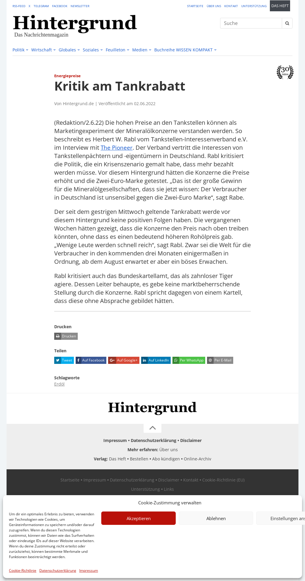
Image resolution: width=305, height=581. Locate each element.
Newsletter (80, 6)
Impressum (88, 570)
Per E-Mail (219, 360)
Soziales (91, 50)
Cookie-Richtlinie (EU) (223, 480)
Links (169, 489)
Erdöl (59, 384)
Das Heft (280, 5)
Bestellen (139, 459)
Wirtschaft (41, 50)
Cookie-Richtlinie (22, 570)
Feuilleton (115, 50)
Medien (139, 50)
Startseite (195, 6)
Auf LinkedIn (155, 360)
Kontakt (231, 6)
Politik (18, 50)
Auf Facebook (90, 360)
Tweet (63, 360)
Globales (67, 50)
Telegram (41, 6)
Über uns (214, 6)
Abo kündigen (166, 459)
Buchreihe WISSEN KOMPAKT (183, 50)
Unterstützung (254, 6)
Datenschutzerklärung (57, 570)
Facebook (59, 6)
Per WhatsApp (187, 360)
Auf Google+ (123, 360)
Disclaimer (191, 440)
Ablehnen (216, 518)
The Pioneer (117, 147)
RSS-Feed (19, 6)
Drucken (65, 336)
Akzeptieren (139, 518)
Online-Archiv (197, 459)
